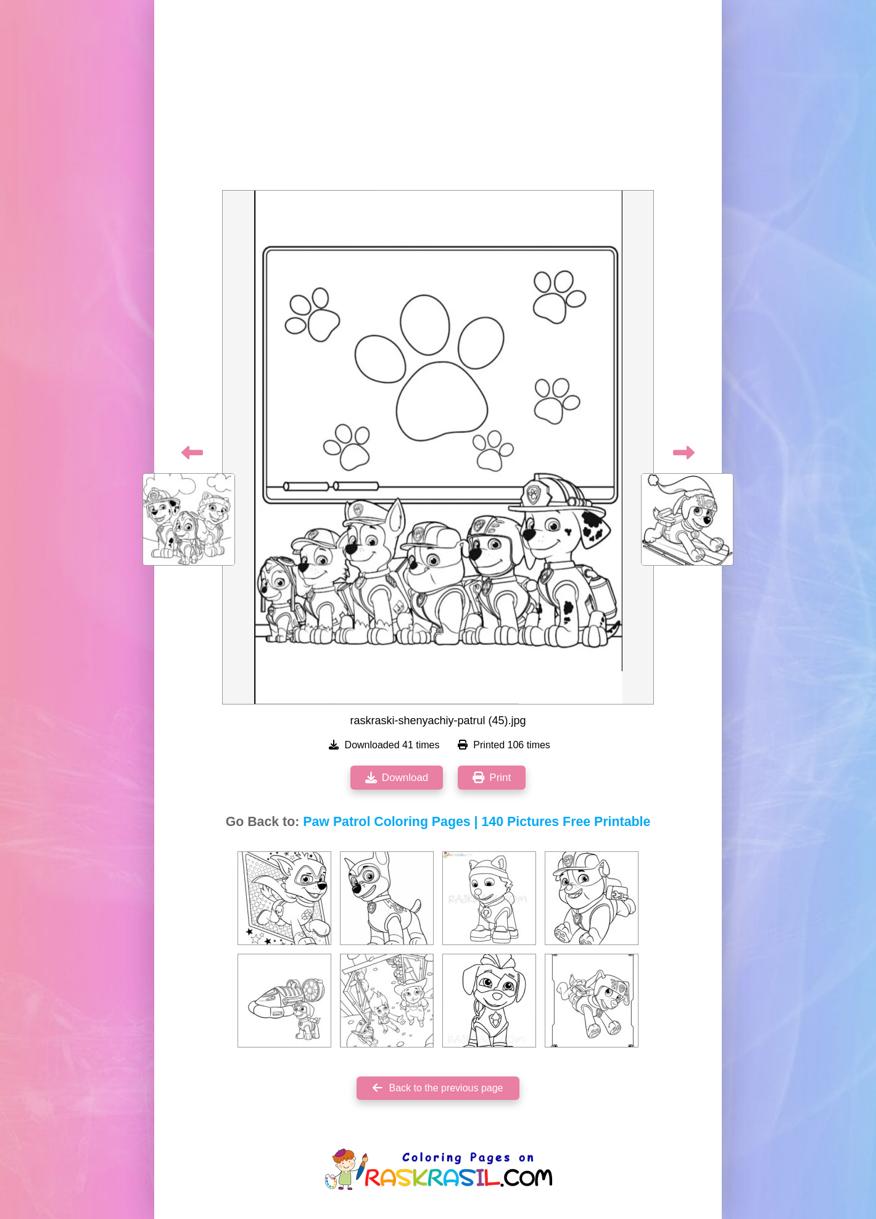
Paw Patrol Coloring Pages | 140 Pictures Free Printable (476, 821)
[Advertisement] (438, 98)
